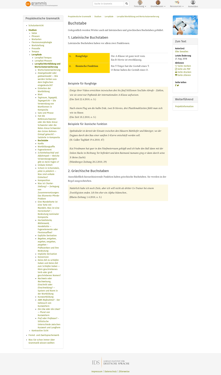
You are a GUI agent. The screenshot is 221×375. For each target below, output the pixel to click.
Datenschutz (111, 371)
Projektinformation (184, 106)
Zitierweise (124, 371)
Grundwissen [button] (158, 4)
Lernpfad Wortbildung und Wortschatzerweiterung (138, 16)
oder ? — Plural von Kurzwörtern (49, 312)
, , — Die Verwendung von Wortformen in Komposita (47, 103)
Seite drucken (183, 72)
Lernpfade (37, 54)
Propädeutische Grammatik (79, 16)
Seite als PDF (182, 69)
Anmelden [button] (193, 4)
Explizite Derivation (47, 235)
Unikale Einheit (45, 165)
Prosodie (36, 48)
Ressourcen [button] (177, 4)
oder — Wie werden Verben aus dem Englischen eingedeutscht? (48, 79)
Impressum (96, 371)
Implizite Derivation (47, 254)
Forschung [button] (140, 4)
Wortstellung (38, 45)
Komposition (44, 180)
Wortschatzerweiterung (49, 70)
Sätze (34, 33)
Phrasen (36, 36)
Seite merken (183, 66)
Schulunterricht (36, 25)
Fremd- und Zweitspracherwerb (44, 335)
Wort (40, 94)
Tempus (35, 51)
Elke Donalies (181, 51)
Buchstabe (43, 140)
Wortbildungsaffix (46, 146)
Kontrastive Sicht (40, 330)
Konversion (43, 257)
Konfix (41, 143)
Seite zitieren (183, 75)
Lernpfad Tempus (43, 57)
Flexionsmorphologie (42, 42)
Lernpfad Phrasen (43, 60)
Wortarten (36, 39)
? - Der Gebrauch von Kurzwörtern (49, 303)
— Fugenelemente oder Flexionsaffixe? (48, 226)
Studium (33, 30)
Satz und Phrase (46, 113)
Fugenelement (45, 149)
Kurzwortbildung (45, 297)
